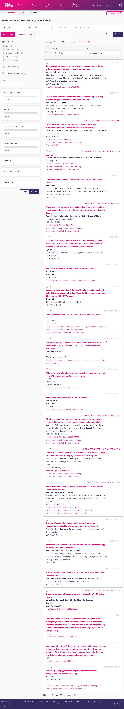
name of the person (13, 171)
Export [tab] (90, 42)
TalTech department (13, 126)
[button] (119, 5)
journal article (12, 49)
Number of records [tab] (54, 42)
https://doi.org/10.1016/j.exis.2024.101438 (61, 225)
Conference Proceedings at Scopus (61, 510)
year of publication (13, 92)
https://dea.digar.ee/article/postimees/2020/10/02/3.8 (66, 409)
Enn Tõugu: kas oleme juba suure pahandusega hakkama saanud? (71, 280)
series (7, 160)
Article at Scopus (76, 142)
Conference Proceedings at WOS (60, 513)
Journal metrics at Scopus (57, 142)
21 (50, 615)
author (8, 109)
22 (50, 642)
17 (50, 519)
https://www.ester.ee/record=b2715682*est (61, 661)
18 (50, 541)
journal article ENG (111, 121)
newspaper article (14, 53)
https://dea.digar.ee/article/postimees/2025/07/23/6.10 (66, 333)
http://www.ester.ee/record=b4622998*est (61, 637)
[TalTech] (9, 5)
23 (50, 667)
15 (50, 449)
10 (50, 311)
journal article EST (91, 121)
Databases (10, 13)
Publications (22, 13)
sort (88, 49)
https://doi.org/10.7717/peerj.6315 (58, 471)
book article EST (95, 483)
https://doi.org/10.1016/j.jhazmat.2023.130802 (62, 437)
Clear (108, 34)
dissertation (11, 60)
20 (50, 590)
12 (50, 369)
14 (50, 415)
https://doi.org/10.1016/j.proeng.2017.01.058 (61, 139)
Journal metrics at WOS (56, 170)
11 (50, 339)
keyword (9, 182)
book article (11, 56)
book (8, 46)
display (55, 49)
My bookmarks (114, 13)
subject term (10, 143)
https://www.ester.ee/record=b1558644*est (61, 388)
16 (50, 483)
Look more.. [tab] (76, 42)
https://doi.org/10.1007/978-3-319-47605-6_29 (63, 507)
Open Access (12, 67)
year (3, 80)
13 (50, 394)
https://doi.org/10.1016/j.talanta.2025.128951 (61, 609)
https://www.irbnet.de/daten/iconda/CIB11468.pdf (64, 87)
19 (50, 569)
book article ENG (112, 483)
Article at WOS (52, 145)
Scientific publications (15, 73)
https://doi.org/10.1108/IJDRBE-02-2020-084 (62, 164)
